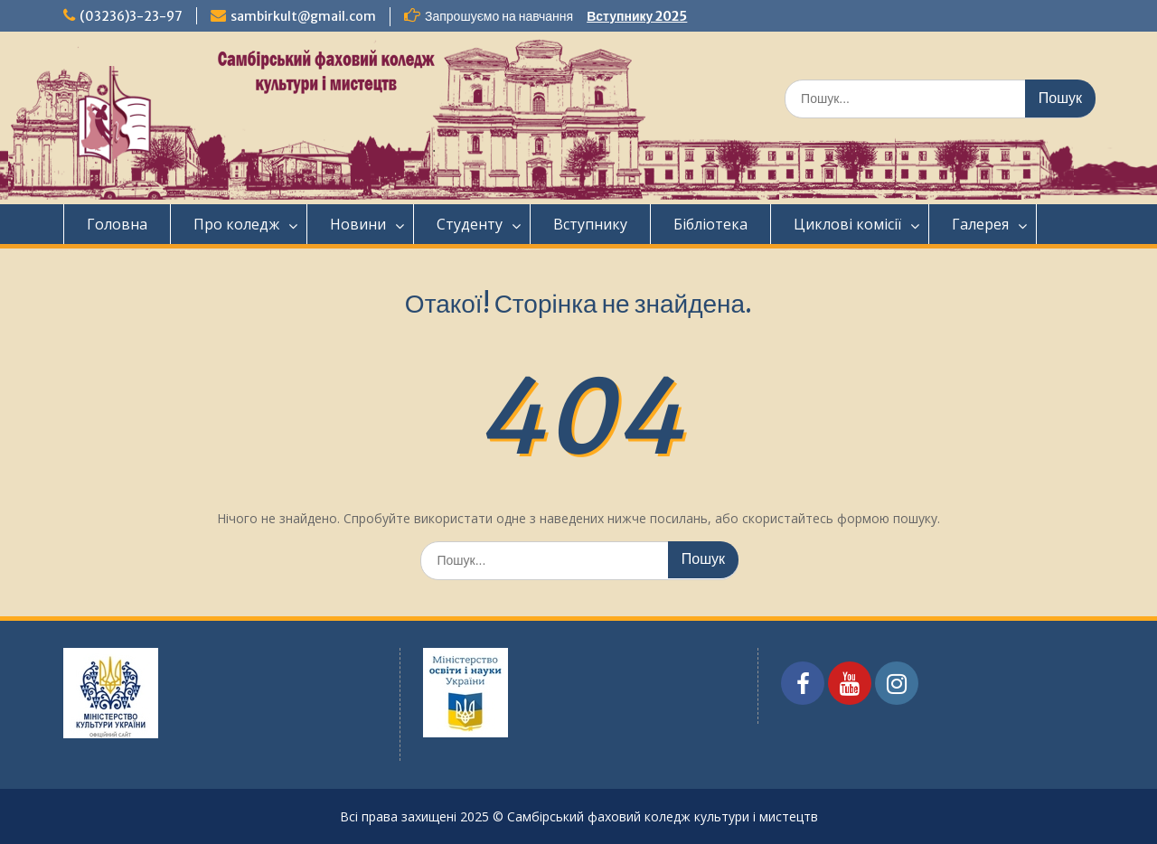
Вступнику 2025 (637, 16)
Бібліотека (710, 224)
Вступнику (590, 224)
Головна (117, 224)
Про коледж (236, 224)
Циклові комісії (847, 224)
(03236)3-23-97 (131, 16)
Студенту (470, 224)
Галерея (980, 224)
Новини (358, 224)
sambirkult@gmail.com (303, 16)
